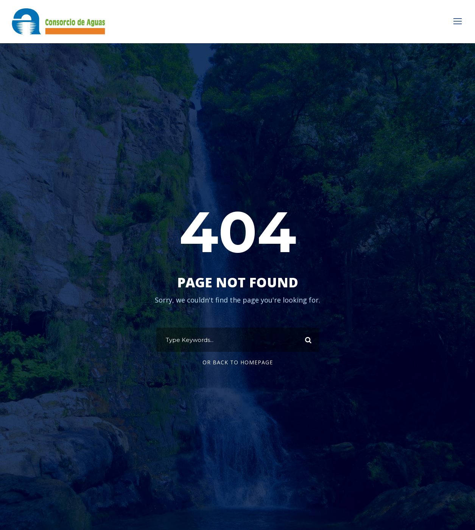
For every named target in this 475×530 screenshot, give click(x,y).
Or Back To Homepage (237, 362)
